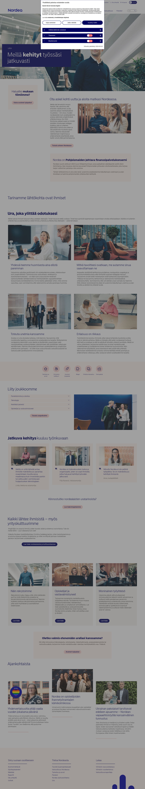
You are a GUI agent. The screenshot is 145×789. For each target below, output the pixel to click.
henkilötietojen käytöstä (62, 17)
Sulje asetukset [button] (50, 22)
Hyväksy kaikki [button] (92, 22)
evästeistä (50, 17)
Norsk (48, 6)
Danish (44, 6)
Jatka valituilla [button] (71, 22)
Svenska (53, 6)
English (58, 6)
